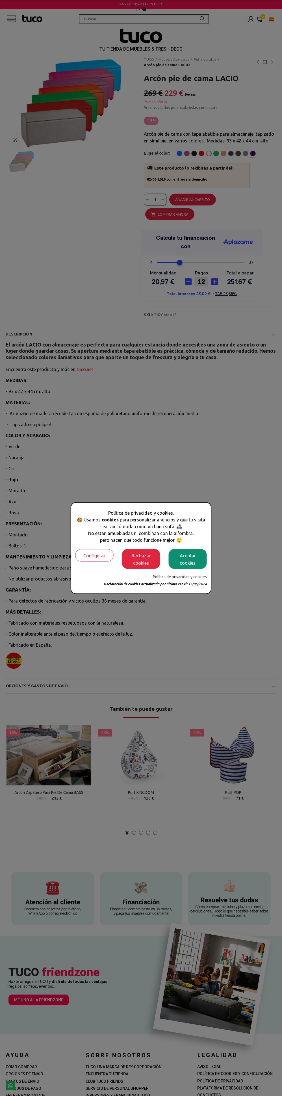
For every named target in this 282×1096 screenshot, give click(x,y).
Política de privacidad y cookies (180, 576)
